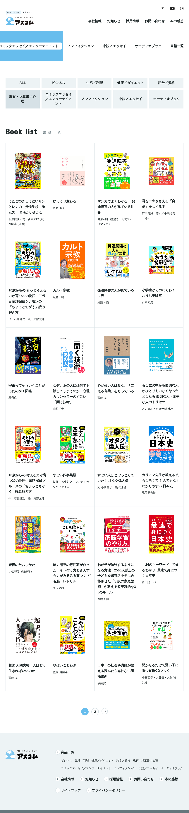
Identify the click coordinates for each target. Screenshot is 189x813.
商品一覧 (64, 736)
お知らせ (113, 25)
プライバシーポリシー (105, 775)
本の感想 (176, 25)
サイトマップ (68, 775)
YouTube (93, 799)
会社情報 (95, 25)
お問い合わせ (155, 25)
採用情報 (132, 25)
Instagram (112, 799)
